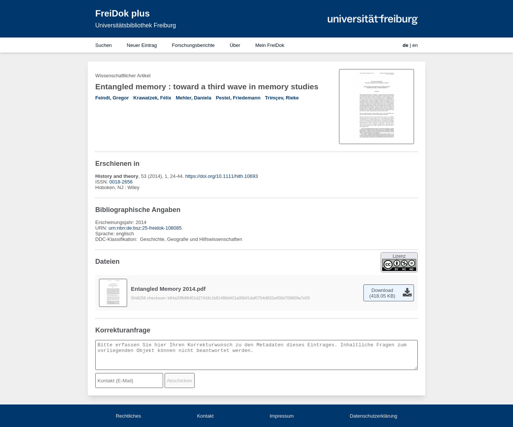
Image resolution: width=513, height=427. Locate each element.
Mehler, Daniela (194, 98)
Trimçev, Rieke (282, 98)
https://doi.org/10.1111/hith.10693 (221, 176)
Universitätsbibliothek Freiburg (135, 25)
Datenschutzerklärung (373, 416)
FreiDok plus (122, 13)
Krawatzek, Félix (152, 98)
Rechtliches (128, 416)
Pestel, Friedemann (238, 98)
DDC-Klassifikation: (117, 239)
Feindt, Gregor (112, 98)
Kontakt (205, 416)
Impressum (282, 416)
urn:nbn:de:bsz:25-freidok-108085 (145, 228)
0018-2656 (121, 182)
